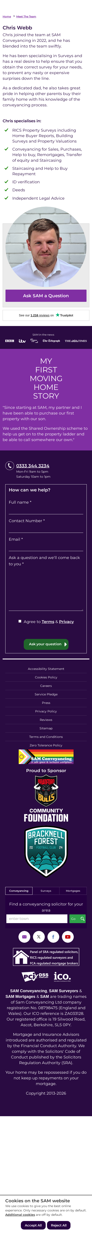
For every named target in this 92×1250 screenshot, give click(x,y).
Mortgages (73, 890)
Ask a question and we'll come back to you (44, 560)
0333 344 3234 (32, 465)
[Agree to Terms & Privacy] (19, 621)
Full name (20, 502)
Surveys (46, 890)
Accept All (33, 1225)
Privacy (66, 621)
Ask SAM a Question (46, 295)
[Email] (46, 546)
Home (7, 16)
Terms (48, 621)
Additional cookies (20, 1215)
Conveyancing (18, 890)
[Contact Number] (46, 528)
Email (16, 539)
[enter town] (36, 918)
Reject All (59, 1225)
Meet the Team (26, 16)
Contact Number (27, 520)
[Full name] (46, 510)
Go (73, 919)
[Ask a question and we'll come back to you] (46, 589)
